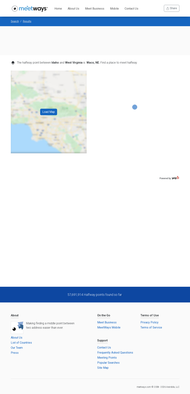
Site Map (103, 367)
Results (27, 21)
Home (58, 8)
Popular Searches (108, 362)
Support (102, 340)
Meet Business (94, 8)
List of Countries (21, 342)
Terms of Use (149, 315)
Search (15, 21)
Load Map (48, 112)
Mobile (114, 8)
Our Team (17, 347)
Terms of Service (151, 327)
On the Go (103, 315)
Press (15, 352)
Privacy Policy (149, 322)
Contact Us (131, 8)
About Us (73, 8)
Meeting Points (107, 357)
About (15, 315)
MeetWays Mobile (108, 327)
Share (171, 8)
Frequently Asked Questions (115, 352)
